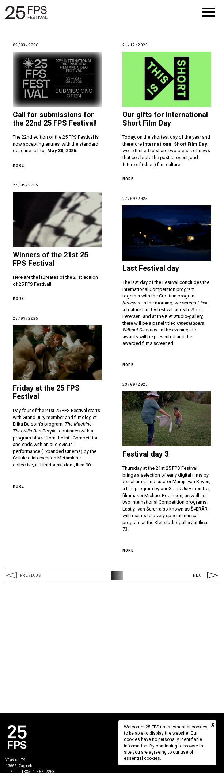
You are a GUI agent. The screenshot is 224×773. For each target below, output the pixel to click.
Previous (23, 575)
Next (206, 575)
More (18, 165)
